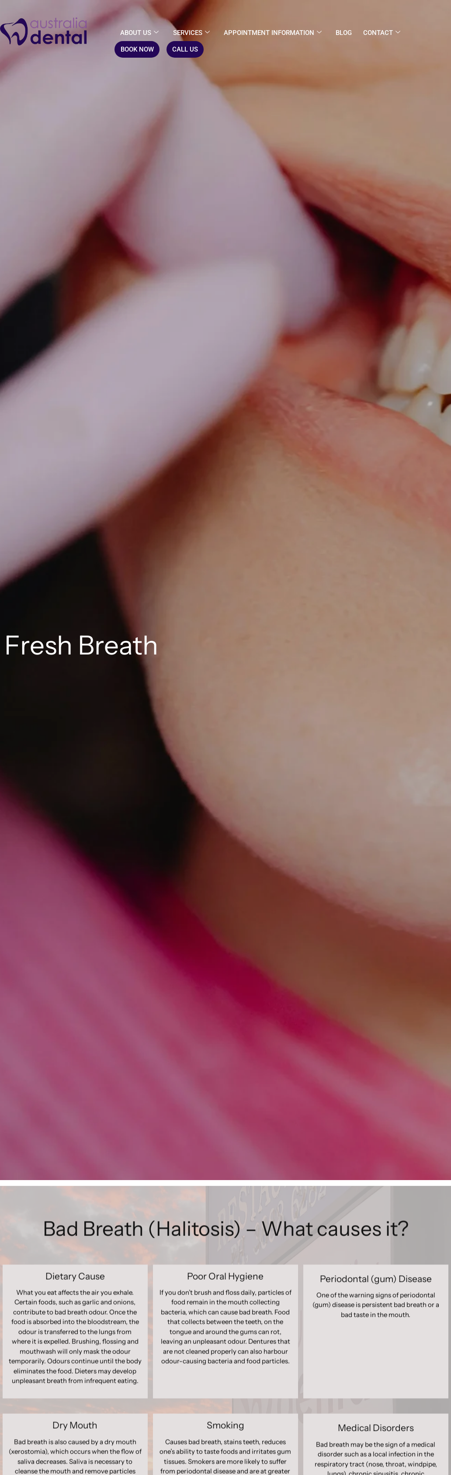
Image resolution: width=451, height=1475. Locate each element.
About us (139, 33)
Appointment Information (272, 33)
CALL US (185, 49)
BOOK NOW (136, 49)
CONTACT (381, 33)
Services (191, 33)
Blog (343, 33)
